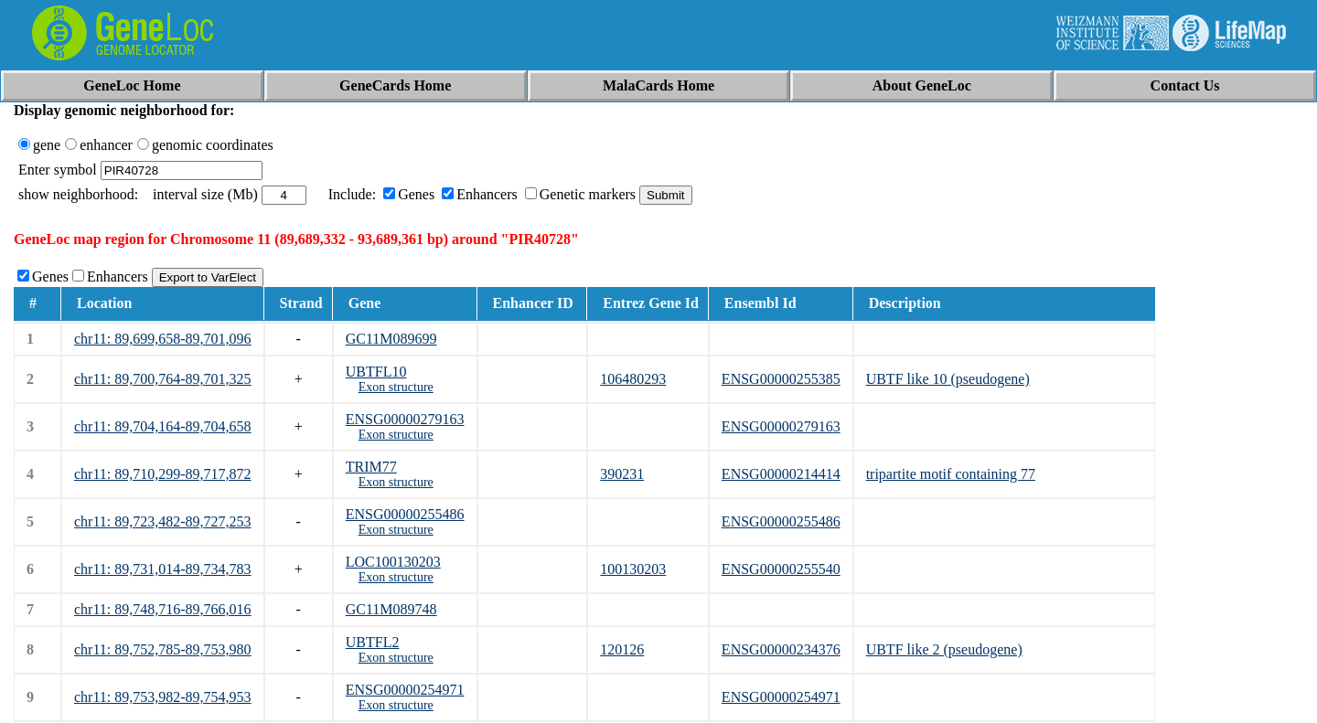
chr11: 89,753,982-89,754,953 (163, 697)
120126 (622, 649)
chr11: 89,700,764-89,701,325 (163, 379)
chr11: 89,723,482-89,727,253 (163, 521)
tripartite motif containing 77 (950, 474)
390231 (622, 474)
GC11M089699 (391, 338)
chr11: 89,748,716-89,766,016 (163, 609)
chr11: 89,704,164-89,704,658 (163, 426)
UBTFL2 (373, 642)
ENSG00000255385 (781, 379)
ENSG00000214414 (781, 474)
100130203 (633, 569)
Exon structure (396, 387)
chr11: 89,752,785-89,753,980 (163, 649)
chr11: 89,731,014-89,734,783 (163, 569)
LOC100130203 (393, 561)
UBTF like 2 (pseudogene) (944, 649)
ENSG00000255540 (781, 569)
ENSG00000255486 (405, 514)
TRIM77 (371, 466)
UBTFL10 (376, 371)
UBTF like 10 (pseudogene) (948, 379)
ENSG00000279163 (405, 419)
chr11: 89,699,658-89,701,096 (163, 338)
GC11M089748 (391, 609)
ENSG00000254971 (405, 689)
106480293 (633, 379)
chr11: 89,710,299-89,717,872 (163, 474)
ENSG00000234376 (781, 649)
